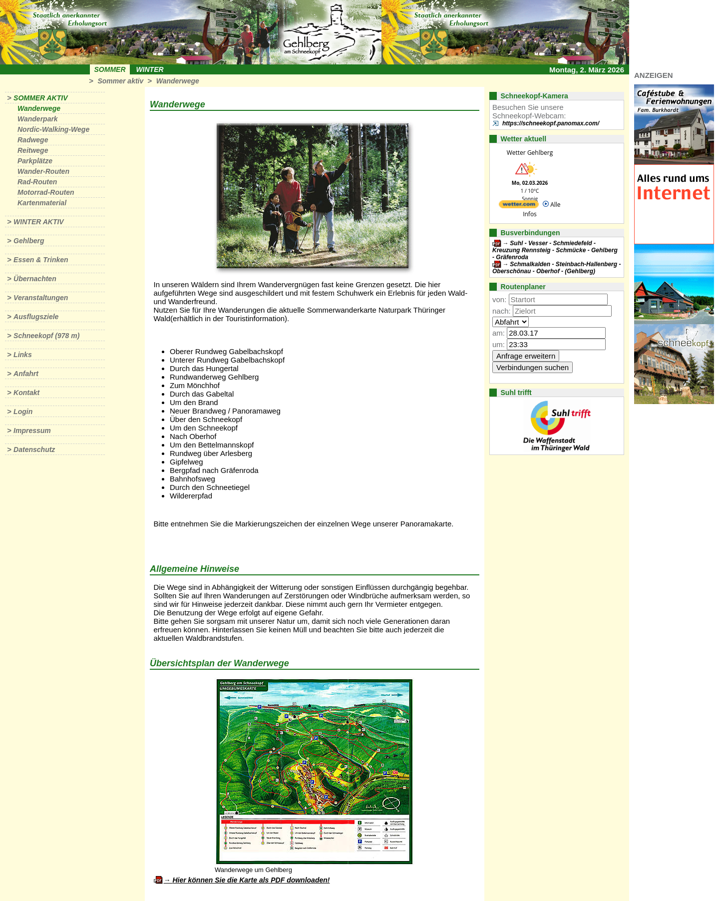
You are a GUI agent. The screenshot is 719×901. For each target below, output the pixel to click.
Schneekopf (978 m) (46, 336)
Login (22, 412)
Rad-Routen (37, 182)
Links (22, 355)
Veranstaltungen (40, 298)
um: (498, 344)
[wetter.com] (519, 206)
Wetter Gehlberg (530, 152)
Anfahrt (25, 374)
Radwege (32, 140)
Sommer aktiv (120, 81)
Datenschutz (34, 449)
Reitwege (32, 150)
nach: (501, 311)
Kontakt (26, 393)
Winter (149, 69)
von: (499, 299)
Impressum (32, 431)
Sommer (110, 69)
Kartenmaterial (41, 203)
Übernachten (34, 279)
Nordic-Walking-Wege (53, 129)
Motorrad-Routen (45, 192)
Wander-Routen (43, 171)
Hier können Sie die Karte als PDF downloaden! (251, 880)
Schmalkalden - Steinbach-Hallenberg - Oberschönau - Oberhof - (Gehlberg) (556, 268)
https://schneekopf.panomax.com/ (550, 123)
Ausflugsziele (35, 317)
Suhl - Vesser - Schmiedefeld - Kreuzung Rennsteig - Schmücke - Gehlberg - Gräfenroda (555, 250)
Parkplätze (34, 161)
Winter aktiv (38, 222)
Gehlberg (28, 241)
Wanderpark (37, 119)
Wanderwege (177, 81)
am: (498, 333)
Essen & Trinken (40, 260)
